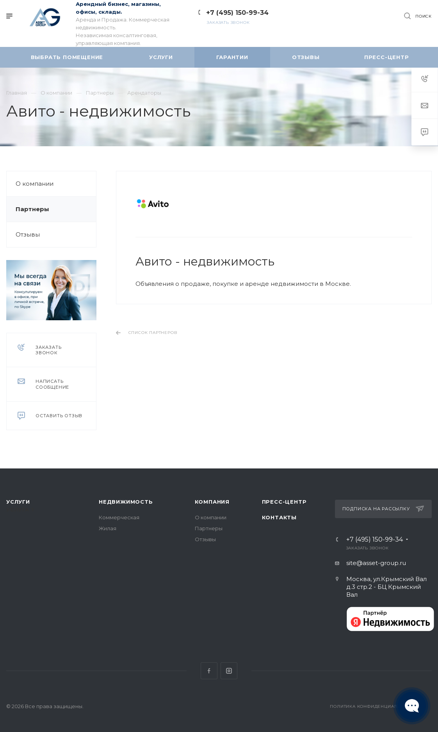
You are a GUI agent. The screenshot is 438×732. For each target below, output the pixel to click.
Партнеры (32, 209)
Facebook (209, 670)
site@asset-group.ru (376, 563)
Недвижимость (126, 502)
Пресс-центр (284, 502)
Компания (212, 502)
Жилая (107, 528)
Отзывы (28, 234)
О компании (34, 183)
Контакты (279, 517)
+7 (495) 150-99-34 (237, 12)
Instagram (229, 670)
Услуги (18, 502)
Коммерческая (119, 517)
